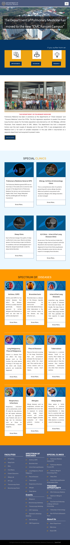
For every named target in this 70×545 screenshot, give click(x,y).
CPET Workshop (32, 454)
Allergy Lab (9, 533)
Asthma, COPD (31, 404)
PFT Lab (8, 536)
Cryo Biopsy (10, 525)
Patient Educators (11, 529)
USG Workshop (31, 464)
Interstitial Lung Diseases (35, 411)
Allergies (35, 365)
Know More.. (19, 171)
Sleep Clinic (19, 268)
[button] (5, 23)
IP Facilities (9, 514)
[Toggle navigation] (67, 3)
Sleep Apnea (56, 365)
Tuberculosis (56, 316)
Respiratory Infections (34, 428)
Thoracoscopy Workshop (34, 450)
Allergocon (30, 443)
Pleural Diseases (35, 316)
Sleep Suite (9, 518)
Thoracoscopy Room (12, 540)
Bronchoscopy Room (12, 544)
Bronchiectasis (32, 408)
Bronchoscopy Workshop (34, 447)
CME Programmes (32, 467)
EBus (8, 522)
